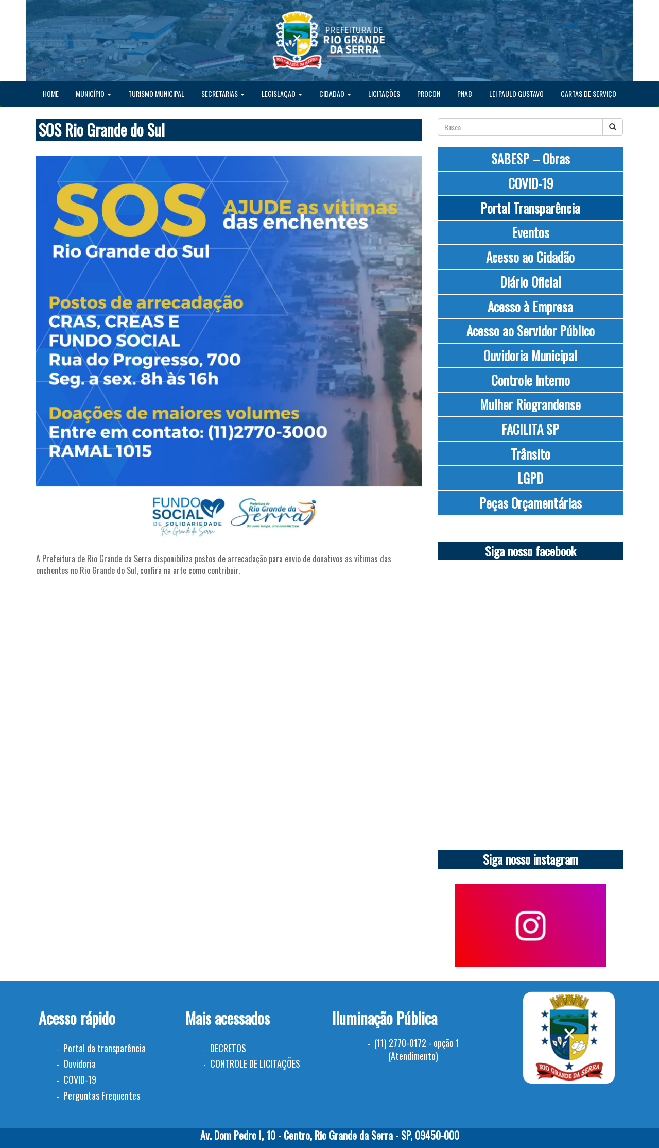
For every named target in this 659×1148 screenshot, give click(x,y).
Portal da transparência (104, 1048)
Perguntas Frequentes (101, 1095)
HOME (51, 93)
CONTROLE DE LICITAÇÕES (255, 1063)
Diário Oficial (530, 281)
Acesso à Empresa (530, 306)
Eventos (530, 232)
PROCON (428, 93)
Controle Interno (530, 380)
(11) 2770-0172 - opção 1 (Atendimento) (416, 1049)
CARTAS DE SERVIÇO (588, 93)
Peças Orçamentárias (530, 502)
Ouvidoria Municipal (530, 355)
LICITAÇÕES (384, 93)
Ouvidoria (79, 1063)
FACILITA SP (530, 428)
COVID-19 (530, 183)
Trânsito (530, 453)
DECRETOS (228, 1048)
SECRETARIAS (223, 93)
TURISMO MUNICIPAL (156, 93)
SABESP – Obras (530, 158)
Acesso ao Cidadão (530, 256)
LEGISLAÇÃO (282, 93)
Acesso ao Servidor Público (530, 330)
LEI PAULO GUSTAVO (516, 93)
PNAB (464, 93)
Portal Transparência (530, 207)
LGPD (530, 477)
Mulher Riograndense (530, 404)
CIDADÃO (335, 93)
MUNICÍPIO (93, 93)
